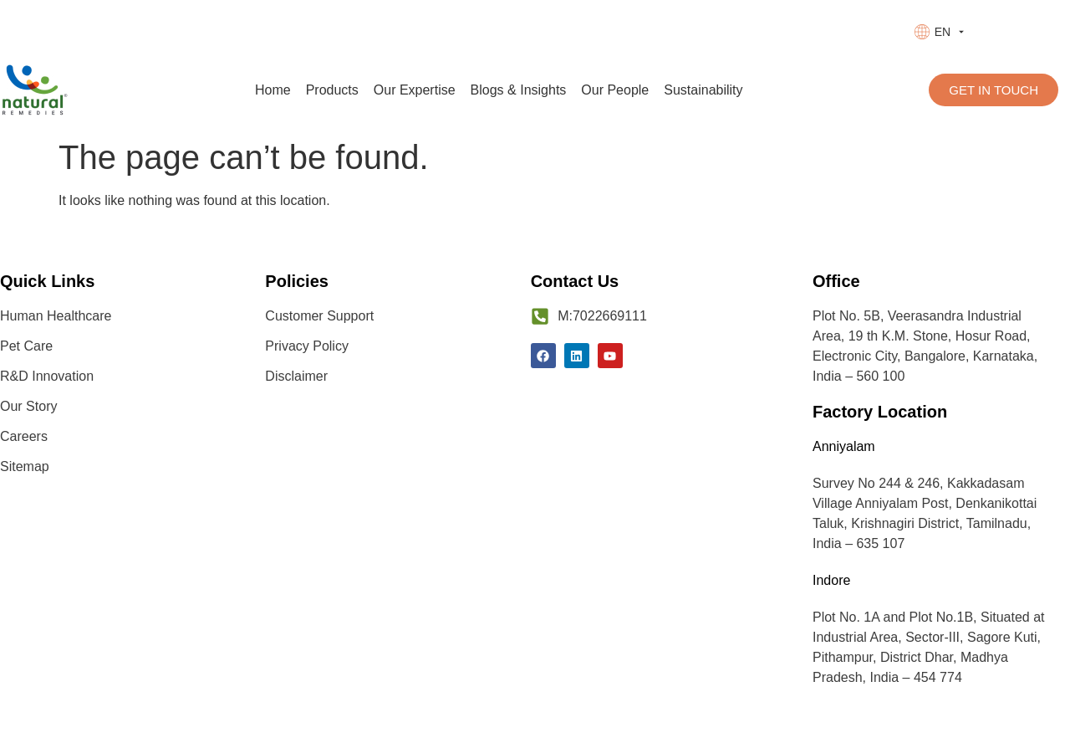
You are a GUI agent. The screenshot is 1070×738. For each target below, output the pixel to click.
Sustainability (703, 90)
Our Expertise (415, 90)
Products (332, 90)
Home (273, 90)
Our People (615, 90)
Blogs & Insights (519, 90)
